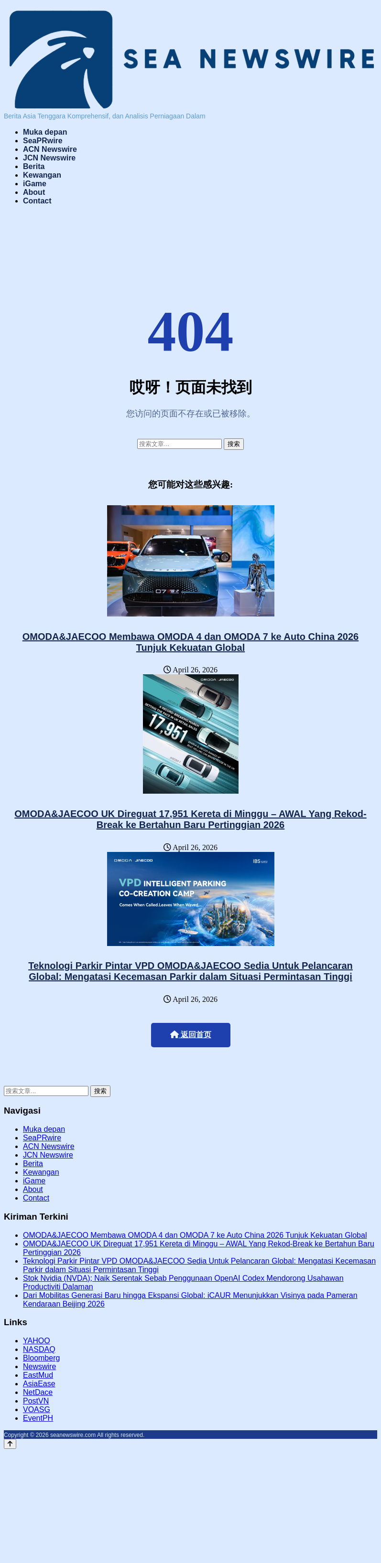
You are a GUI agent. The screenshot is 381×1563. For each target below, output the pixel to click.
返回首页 (190, 1035)
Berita (33, 166)
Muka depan (45, 132)
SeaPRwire (43, 141)
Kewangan (42, 175)
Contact (37, 201)
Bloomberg (41, 1358)
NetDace (38, 1392)
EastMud (38, 1375)
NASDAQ (39, 1349)
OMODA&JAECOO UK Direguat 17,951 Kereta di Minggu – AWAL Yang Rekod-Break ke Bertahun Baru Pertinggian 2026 (190, 819)
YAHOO (36, 1341)
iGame (34, 184)
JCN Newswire (49, 158)
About (34, 192)
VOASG (36, 1409)
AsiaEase (39, 1384)
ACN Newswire (50, 149)
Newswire (39, 1366)
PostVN (36, 1401)
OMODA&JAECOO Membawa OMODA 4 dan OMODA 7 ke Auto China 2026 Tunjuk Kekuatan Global (190, 642)
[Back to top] (10, 1444)
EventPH (38, 1418)
